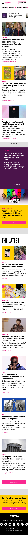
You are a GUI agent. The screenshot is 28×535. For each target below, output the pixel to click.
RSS (26, 524)
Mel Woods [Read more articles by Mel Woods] (13, 61)
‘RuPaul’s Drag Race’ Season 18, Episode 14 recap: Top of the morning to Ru (13, 338)
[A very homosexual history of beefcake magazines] (14, 406)
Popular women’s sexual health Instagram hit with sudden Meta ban (13, 124)
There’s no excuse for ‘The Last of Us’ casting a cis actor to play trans (14, 156)
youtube (10, 524)
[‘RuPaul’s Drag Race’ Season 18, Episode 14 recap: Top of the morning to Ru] (14, 325)
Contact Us (13, 520)
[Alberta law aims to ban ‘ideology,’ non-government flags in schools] (14, 29)
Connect (21, 520)
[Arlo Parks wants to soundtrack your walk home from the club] (14, 364)
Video (25, 7)
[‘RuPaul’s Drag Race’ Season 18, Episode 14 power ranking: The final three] (14, 292)
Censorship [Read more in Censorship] (5, 120)
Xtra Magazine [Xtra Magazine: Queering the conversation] (8, 2)
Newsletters (22, 2)
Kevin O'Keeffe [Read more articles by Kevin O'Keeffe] (7, 312)
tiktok (18, 524)
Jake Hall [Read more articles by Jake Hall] (5, 432)
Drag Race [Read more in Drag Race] (5, 300)
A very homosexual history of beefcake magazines (13, 418)
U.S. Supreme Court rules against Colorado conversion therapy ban (13, 459)
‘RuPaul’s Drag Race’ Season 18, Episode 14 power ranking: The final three (14, 304)
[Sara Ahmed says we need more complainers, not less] (14, 253)
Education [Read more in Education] (5, 37)
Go (14, 222)
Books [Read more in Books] (4, 81)
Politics (11, 7)
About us (5, 520)
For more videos (18, 184)
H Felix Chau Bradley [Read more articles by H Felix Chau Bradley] (8, 100)
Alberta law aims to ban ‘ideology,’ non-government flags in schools (13, 43)
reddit (22, 524)
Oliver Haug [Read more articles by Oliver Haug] (6, 392)
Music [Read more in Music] (3, 372)
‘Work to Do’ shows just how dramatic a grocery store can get (14, 85)
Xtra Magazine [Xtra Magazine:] (14, 516)
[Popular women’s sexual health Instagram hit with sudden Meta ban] (14, 111)
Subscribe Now (14, 508)
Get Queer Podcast (7, 208)
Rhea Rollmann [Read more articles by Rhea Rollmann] (7, 278)
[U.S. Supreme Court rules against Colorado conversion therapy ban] (14, 446)
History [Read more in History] (4, 414)
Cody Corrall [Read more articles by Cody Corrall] (6, 61)
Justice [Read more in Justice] (4, 454)
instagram (14, 524)
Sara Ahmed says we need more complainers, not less (13, 265)
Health (19, 7)
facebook (1, 524)
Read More (14, 482)
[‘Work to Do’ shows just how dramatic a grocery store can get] (14, 73)
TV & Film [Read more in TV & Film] (6, 150)
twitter (5, 524)
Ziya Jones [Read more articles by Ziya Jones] (13, 138)
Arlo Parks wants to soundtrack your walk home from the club (13, 376)
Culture (4, 7)
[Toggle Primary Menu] (3, 3)
